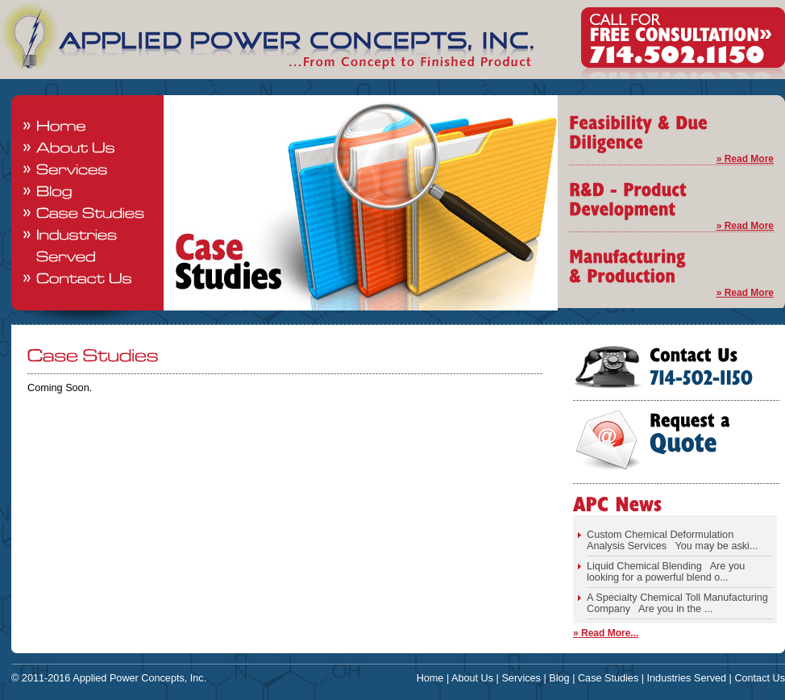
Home (430, 678)
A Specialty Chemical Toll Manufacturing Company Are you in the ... (677, 603)
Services (521, 678)
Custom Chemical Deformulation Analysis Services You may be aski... (672, 540)
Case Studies (608, 678)
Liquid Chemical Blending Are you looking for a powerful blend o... (666, 571)
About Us (472, 678)
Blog (559, 678)
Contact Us (759, 678)
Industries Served (687, 678)
